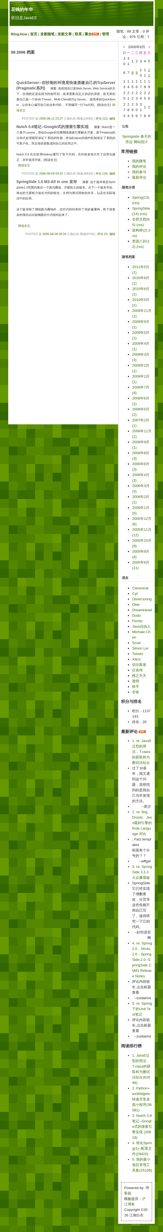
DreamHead (142, 610)
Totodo (137, 654)
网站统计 (141, 142)
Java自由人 (141, 626)
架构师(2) (139, 230)
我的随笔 (139, 161)
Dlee (135, 604)
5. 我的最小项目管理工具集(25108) (142, 1164)
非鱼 (135, 692)
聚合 (88, 34)
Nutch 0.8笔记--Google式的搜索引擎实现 (53, 126)
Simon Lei (140, 648)
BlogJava (19, 34)
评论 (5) (102, 234)
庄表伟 (137, 670)
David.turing (141, 599)
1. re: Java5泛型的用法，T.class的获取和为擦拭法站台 (141, 752)
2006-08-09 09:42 (51, 173)
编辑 (112, 118)
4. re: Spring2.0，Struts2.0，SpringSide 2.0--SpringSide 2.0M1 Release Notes (142, 959)
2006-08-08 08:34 (54, 234)
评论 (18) (102, 173)
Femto (137, 621)
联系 (78, 34)
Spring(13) (140, 197)
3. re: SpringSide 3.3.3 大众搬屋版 (142, 872)
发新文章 (65, 34)
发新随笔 (47, 34)
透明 (135, 681)
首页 (33, 34)
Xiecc (136, 659)
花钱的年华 (22, 9)
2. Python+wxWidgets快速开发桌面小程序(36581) (141, 1099)
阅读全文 (24, 165)
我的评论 (139, 166)
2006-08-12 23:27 (51, 118)
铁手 (135, 687)
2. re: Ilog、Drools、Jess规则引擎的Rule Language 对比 (142, 823)
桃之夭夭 (139, 676)
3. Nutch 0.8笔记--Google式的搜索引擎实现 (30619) (142, 1127)
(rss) (135, 203)
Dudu (136, 615)
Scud (136, 643)
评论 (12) (102, 118)
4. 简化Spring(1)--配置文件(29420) (142, 1148)
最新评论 (139, 177)
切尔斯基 (139, 665)
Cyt (135, 594)
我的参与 (139, 172)
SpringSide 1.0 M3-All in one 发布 (46, 181)
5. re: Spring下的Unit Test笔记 (142, 1008)
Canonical (140, 588)
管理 (105, 34)
